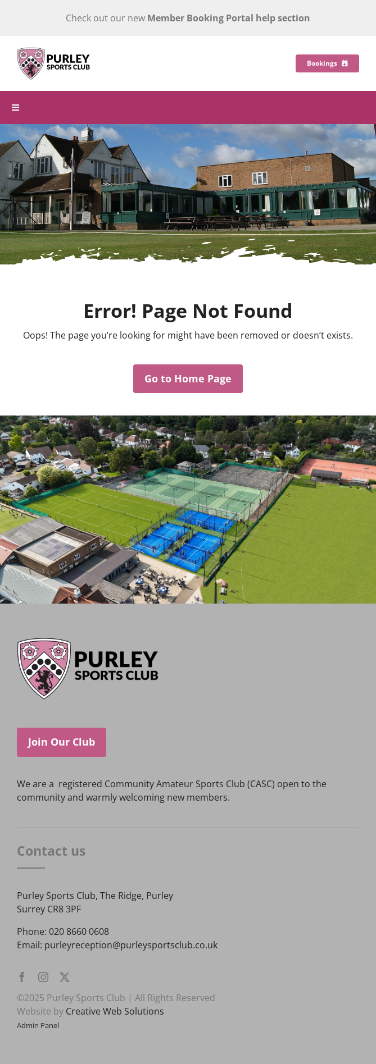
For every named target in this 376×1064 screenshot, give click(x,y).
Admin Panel (38, 1025)
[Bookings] (327, 63)
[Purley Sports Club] (53, 51)
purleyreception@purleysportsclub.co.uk (131, 945)
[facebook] (22, 977)
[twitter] (65, 977)
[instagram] (43, 977)
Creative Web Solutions (115, 1011)
